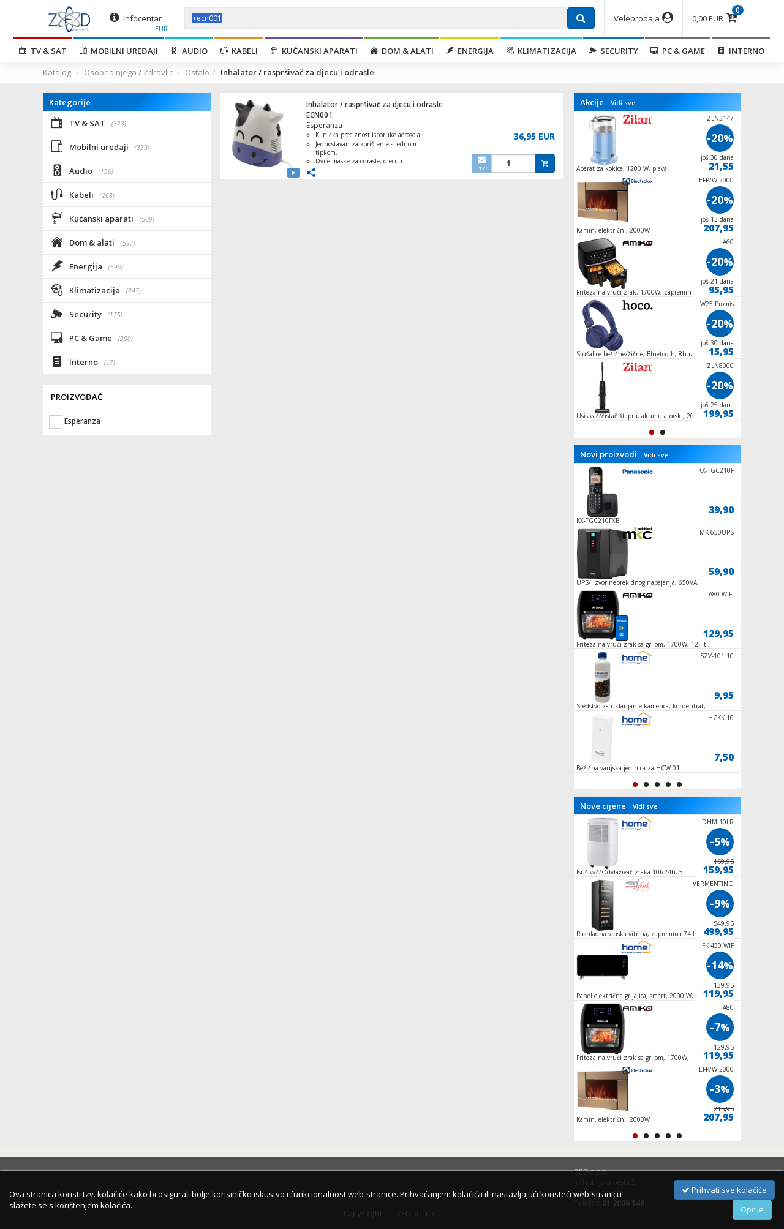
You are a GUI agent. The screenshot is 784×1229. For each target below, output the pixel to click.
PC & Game (677, 50)
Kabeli (239, 50)
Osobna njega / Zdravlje (129, 72)
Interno (740, 50)
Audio (189, 50)
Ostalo (197, 72)
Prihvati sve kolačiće (724, 1189)
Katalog (57, 72)
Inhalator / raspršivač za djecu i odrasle (374, 104)
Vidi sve (623, 103)
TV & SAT (43, 50)
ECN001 (319, 115)
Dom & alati (402, 50)
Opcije (752, 1209)
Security (613, 50)
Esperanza (324, 125)
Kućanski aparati (314, 50)
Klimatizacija (541, 50)
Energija (470, 50)
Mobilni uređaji (118, 50)
